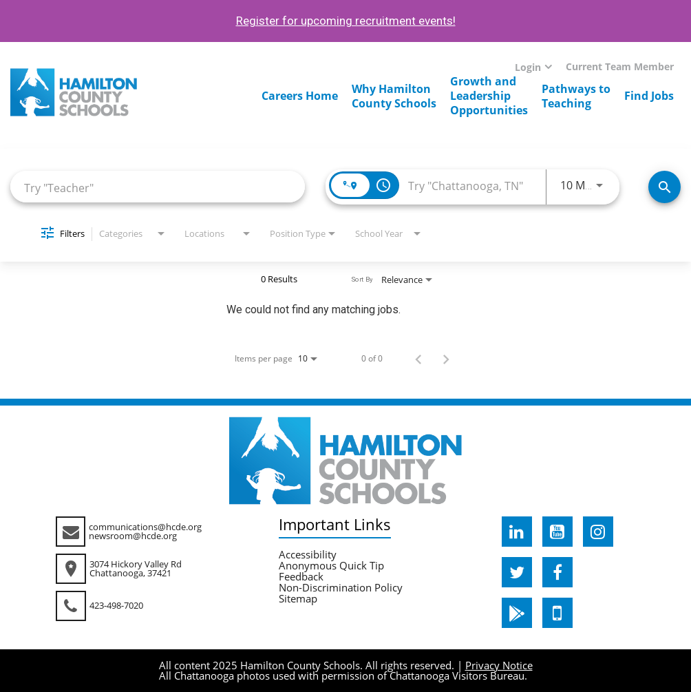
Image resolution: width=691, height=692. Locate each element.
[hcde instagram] (598, 531)
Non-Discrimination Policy (341, 587)
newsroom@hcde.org (133, 536)
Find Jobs (649, 95)
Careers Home (300, 95)
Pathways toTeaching (576, 96)
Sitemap (298, 598)
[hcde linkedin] (517, 531)
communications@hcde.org (145, 527)
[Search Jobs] (664, 187)
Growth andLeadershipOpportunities (489, 96)
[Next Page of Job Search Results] (446, 359)
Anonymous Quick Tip (331, 565)
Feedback (301, 576)
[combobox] (157, 187)
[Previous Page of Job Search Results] (418, 359)
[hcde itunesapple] (557, 613)
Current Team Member (620, 66)
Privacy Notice (499, 665)
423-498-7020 (116, 605)
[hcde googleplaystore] (517, 613)
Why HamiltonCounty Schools (394, 96)
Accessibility (308, 554)
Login (528, 67)
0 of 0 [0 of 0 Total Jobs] (372, 359)
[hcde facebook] (557, 572)
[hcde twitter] (517, 572)
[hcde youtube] (557, 531)
